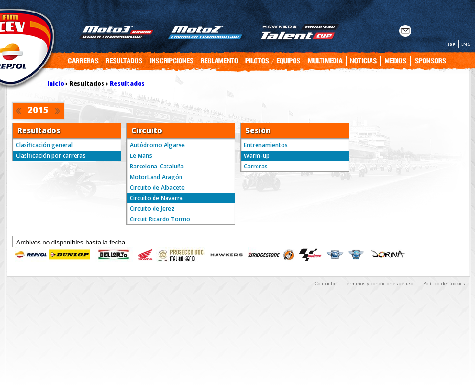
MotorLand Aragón (156, 177)
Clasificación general (44, 145)
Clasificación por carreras (51, 156)
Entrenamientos (266, 145)
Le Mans (141, 156)
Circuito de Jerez (152, 209)
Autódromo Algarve (157, 145)
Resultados (127, 83)
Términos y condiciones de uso (379, 284)
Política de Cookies (444, 284)
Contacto (324, 284)
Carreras (256, 166)
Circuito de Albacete (157, 187)
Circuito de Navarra (156, 198)
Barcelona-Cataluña (157, 166)
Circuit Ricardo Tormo (160, 219)
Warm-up (257, 156)
